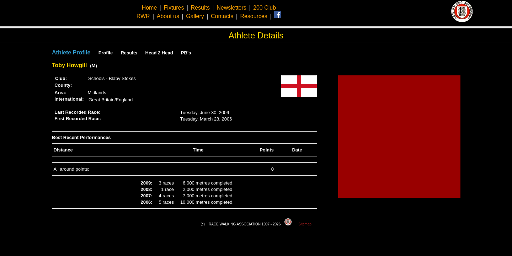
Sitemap (304, 224)
